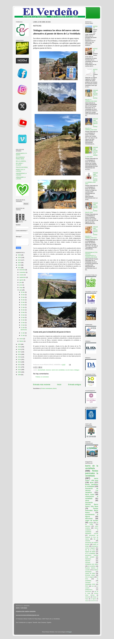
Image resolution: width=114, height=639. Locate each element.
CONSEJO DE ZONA (91, 564)
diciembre (22, 269)
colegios (90, 522)
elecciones (89, 518)
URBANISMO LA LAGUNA (21, 178)
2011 (19, 367)
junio (20, 285)
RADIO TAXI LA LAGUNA (20, 170)
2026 (19, 255)
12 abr (23, 327)
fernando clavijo (90, 575)
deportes (87, 560)
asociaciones (93, 600)
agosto (21, 280)
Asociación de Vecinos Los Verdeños (91, 490)
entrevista (87, 597)
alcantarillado (41, 370)
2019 (19, 347)
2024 (19, 260)
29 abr (23, 294)
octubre (21, 275)
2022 (19, 265)
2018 (19, 349)
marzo (21, 338)
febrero (21, 341)
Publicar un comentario (42, 377)
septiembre (22, 277)
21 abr (23, 307)
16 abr (23, 317)
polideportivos (88, 589)
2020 (19, 344)
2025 (19, 257)
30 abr (23, 292)
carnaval (87, 562)
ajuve (92, 482)
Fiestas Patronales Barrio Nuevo (91, 510)
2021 (19, 267)
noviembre (22, 272)
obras (87, 500)
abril (20, 290)
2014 (19, 359)
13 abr (23, 325)
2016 (19, 354)
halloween (88, 559)
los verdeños (91, 566)
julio (20, 282)
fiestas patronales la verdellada (91, 473)
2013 (19, 362)
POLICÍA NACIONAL (22, 167)
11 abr (23, 333)
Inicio (59, 384)
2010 (19, 369)
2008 (19, 374)
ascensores (88, 591)
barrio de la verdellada (58, 370)
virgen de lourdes (91, 520)
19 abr (23, 312)
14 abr (23, 322)
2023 (19, 262)
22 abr (23, 304)
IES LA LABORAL (21, 161)
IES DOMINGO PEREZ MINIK (20, 157)
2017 (19, 352)
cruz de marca (69, 370)
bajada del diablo (90, 551)
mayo (21, 287)
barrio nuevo (89, 494)
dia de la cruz (90, 550)
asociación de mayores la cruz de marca (91, 537)
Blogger (69, 632)
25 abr (23, 300)
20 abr (23, 310)
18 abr (23, 315)
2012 (19, 364)
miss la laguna (89, 577)
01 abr (23, 335)
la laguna (93, 598)
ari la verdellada (90, 553)
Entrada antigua (74, 384)
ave (93, 586)
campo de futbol (90, 573)
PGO (86, 586)
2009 (19, 372)
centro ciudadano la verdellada (91, 529)
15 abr (23, 320)
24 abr (23, 302)
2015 (19, 357)
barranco (48, 370)
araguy (86, 600)
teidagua (76, 370)
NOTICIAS (24, 329)
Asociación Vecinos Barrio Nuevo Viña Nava (91, 504)
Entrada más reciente (41, 384)
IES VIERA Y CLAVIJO (19, 164)
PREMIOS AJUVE (91, 533)
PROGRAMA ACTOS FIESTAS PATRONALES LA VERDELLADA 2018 (91, 255)
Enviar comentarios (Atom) (49, 388)
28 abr (23, 297)
